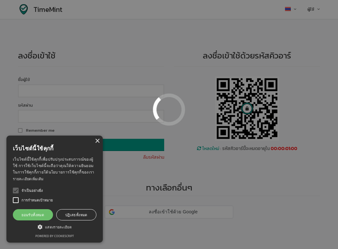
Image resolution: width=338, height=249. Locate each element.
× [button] (97, 141)
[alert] (54, 189)
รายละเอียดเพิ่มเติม (28, 178)
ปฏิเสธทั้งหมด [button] (76, 214)
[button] (54, 227)
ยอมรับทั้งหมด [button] (33, 214)
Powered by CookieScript (54, 236)
